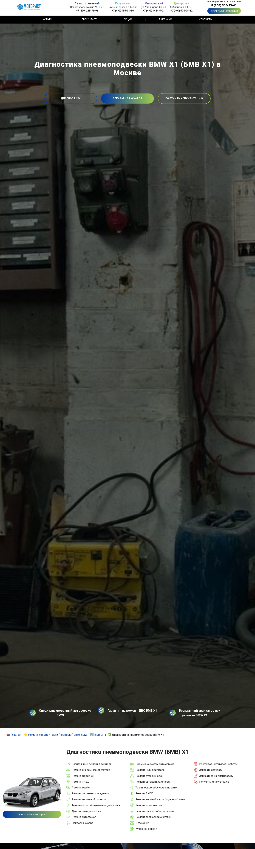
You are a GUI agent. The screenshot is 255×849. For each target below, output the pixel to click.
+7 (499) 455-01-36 (123, 10)
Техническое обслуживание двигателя (96, 805)
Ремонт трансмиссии (148, 805)
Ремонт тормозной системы (153, 817)
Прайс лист (89, 19)
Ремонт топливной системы (89, 799)
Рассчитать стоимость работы (218, 764)
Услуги (47, 19)
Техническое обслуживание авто (156, 787)
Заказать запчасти (210, 769)
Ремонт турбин (81, 787)
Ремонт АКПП (144, 793)
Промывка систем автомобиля (154, 764)
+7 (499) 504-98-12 (181, 10)
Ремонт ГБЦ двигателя (150, 769)
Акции (128, 19)
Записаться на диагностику (216, 775)
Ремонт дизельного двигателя (91, 769)
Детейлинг (142, 823)
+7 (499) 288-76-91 (87, 10)
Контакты (205, 19)
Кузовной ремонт (146, 828)
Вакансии (165, 19)
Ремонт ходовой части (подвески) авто (160, 799)
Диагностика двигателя (86, 811)
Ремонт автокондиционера (152, 781)
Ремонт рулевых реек (149, 775)
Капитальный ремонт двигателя (91, 764)
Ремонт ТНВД (80, 781)
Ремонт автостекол (84, 817)
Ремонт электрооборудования (154, 811)
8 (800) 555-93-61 (224, 5)
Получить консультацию (224, 10)
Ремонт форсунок (83, 775)
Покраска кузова (82, 823)
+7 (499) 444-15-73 (154, 10)
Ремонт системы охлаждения (90, 793)
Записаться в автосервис (32, 814)
